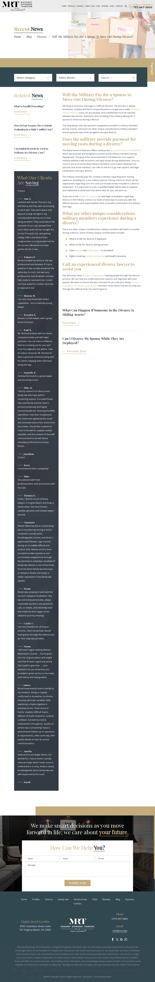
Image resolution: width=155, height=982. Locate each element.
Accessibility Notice (103, 976)
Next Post (69, 323)
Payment (129, 899)
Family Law (90, 6)
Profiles (71, 6)
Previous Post (76, 351)
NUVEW (47, 976)
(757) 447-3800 (120, 918)
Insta (126, 939)
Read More (20, 111)
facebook (112, 939)
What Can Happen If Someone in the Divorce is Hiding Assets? (98, 312)
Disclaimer (88, 976)
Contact (119, 6)
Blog (112, 6)
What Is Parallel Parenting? (29, 106)
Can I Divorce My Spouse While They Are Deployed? (93, 340)
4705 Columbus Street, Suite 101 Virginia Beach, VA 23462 (35, 927)
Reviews (105, 6)
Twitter (116, 939)
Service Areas (80, 899)
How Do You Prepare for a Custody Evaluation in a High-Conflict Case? (33, 127)
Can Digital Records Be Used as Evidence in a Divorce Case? (31, 150)
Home (64, 6)
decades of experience (93, 275)
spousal (78, 250)
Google (121, 939)
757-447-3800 (142, 7)
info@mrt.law (119, 930)
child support (93, 250)
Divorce (80, 6)
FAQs (98, 6)
